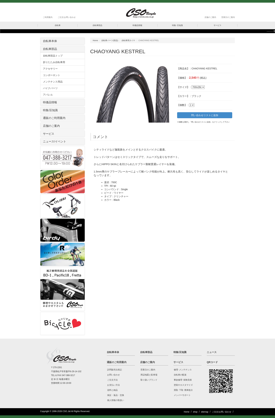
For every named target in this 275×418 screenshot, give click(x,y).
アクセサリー (50, 68)
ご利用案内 (47, 17)
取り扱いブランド (148, 380)
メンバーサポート (182, 395)
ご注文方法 (112, 380)
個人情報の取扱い (115, 400)
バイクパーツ (50, 88)
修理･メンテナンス (183, 369)
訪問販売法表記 (114, 369)
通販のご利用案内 (54, 117)
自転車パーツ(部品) (109, 40)
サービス (48, 133)
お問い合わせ (113, 375)
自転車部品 (50, 48)
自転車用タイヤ (128, 40)
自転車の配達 (180, 375)
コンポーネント (51, 75)
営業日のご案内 (228, 17)
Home (95, 40)
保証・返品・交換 (115, 395)
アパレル (48, 94)
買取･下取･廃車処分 (183, 390)
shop (195, 412)
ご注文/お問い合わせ (67, 17)
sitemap (204, 412)
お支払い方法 (113, 385)
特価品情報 (50, 102)
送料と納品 (112, 390)
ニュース (212, 352)
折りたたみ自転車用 (54, 62)
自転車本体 (50, 41)
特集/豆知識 (50, 110)
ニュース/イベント (54, 141)
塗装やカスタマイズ (183, 385)
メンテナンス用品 (53, 81)
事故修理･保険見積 (183, 380)
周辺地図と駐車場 (148, 375)
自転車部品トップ (53, 55)
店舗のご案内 (210, 17)
